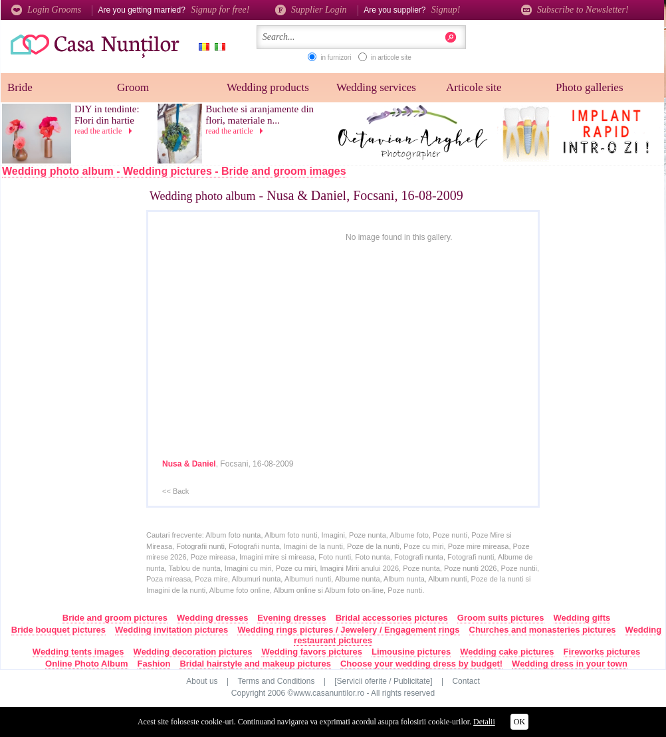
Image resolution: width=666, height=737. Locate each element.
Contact (465, 681)
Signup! (446, 10)
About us (201, 681)
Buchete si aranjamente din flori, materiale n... (259, 115)
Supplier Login (312, 10)
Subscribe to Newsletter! (575, 10)
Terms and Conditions (275, 681)
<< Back (175, 491)
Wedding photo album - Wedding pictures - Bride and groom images (174, 171)
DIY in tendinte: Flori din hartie (107, 115)
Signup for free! (220, 10)
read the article (105, 131)
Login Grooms (46, 10)
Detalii (484, 721)
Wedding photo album (203, 196)
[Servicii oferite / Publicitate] (383, 681)
